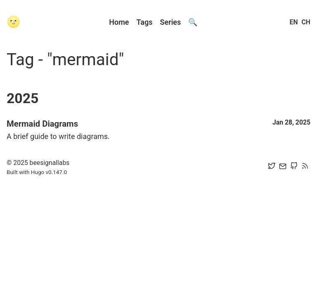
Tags (145, 22)
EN (294, 22)
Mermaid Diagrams (42, 124)
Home (119, 22)
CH (306, 22)
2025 (22, 98)
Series (170, 22)
